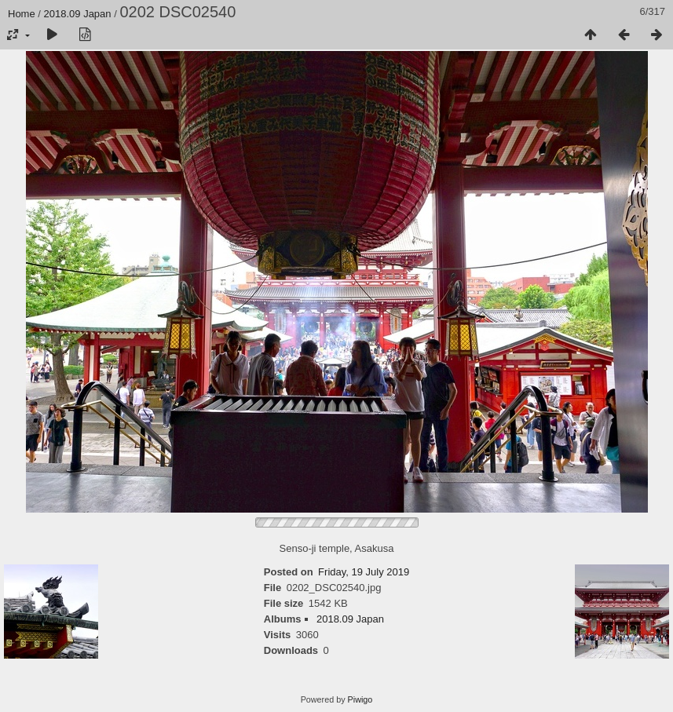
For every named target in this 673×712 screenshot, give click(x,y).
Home (21, 14)
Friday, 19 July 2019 (363, 572)
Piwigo (360, 699)
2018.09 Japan (78, 14)
